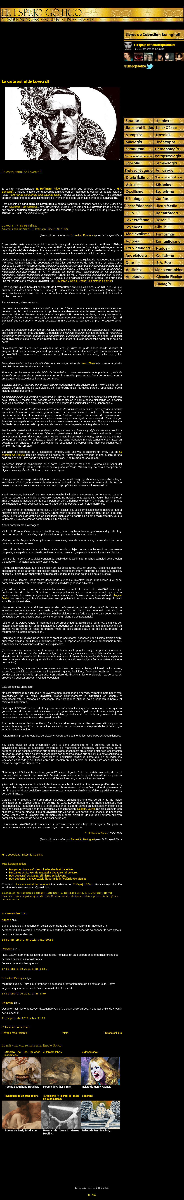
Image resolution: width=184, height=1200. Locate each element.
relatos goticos (93, 896)
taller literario (10, 899)
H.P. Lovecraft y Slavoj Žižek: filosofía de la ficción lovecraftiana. (47, 878)
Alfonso (6, 919)
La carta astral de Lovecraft (25, 81)
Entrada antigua (112, 1032)
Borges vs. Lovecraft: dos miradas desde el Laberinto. (41, 869)
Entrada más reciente (14, 1032)
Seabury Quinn (86, 808)
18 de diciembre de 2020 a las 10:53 (27, 939)
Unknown (7, 1002)
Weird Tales (88, 363)
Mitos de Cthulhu (50, 896)
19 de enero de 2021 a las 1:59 (24, 993)
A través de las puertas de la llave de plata (34, 194)
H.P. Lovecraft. (11, 854)
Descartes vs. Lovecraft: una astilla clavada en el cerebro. (43, 872)
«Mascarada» (90, 1052)
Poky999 (7, 948)
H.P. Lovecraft (93, 892)
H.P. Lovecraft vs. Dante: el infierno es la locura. (37, 875)
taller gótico (110, 896)
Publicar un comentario (15, 1027)
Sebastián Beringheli (83, 235)
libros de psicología (26, 896)
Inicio (65, 1032)
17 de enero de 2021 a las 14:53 (25, 968)
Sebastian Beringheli (14, 978)
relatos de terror (72, 896)
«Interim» (87, 1095)
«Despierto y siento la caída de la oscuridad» (61, 1097)
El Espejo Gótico (83, 884)
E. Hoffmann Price (72, 892)
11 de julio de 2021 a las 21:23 (23, 1018)
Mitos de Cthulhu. (32, 854)
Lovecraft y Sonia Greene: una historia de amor (84, 280)
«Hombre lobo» (52, 1052)
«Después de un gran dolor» (21, 1095)
